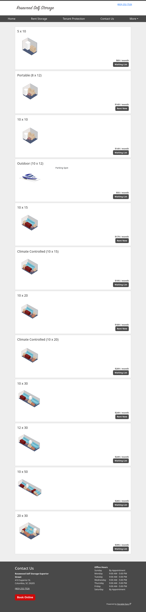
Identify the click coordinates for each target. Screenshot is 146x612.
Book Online (25, 597)
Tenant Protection (74, 19)
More (133, 19)
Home (11, 19)
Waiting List (121, 64)
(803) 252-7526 (124, 4)
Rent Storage (39, 19)
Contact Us (107, 19)
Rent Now (122, 108)
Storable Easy (124, 604)
